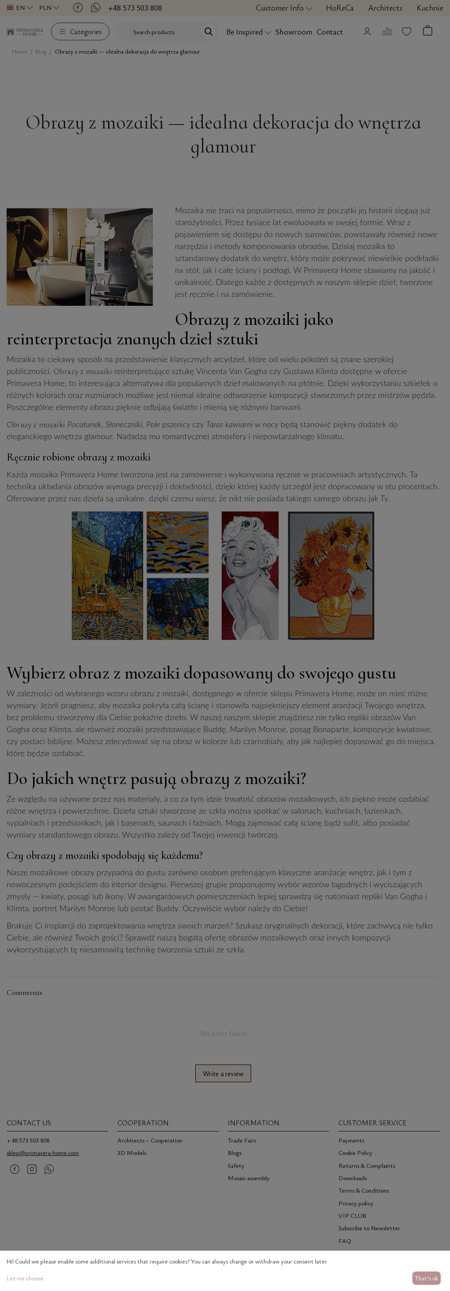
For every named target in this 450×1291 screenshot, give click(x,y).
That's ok (426, 1278)
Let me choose (24, 1278)
